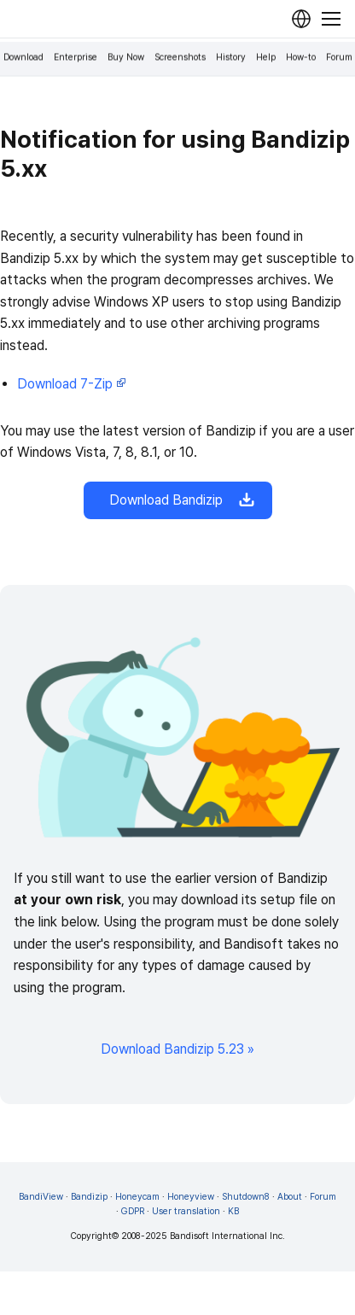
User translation (186, 1211)
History (231, 57)
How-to (301, 57)
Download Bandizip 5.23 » (177, 1049)
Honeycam (137, 1196)
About (289, 1196)
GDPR (132, 1211)
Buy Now (126, 57)
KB (233, 1211)
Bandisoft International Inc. (227, 1236)
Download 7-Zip (71, 384)
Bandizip (89, 1196)
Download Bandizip (178, 500)
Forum (339, 57)
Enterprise (75, 57)
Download (23, 57)
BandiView (41, 1196)
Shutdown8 (246, 1196)
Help (266, 57)
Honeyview (190, 1196)
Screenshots (180, 57)
